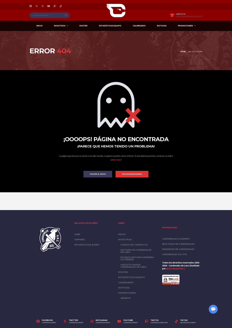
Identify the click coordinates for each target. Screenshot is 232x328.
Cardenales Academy (176, 238)
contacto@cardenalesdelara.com (189, 16)
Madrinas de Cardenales (178, 249)
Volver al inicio (98, 174)
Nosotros (59, 26)
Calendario (139, 26)
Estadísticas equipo (110, 26)
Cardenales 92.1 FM (174, 254)
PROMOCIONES (185, 26)
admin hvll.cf (116, 159)
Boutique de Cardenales (178, 244)
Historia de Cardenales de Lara (136, 250)
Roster (83, 26)
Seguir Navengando (132, 174)
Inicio (39, 26)
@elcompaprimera (175, 268)
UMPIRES (79, 239)
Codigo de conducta (134, 244)
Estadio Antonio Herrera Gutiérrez (137, 258)
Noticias (161, 26)
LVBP (77, 234)
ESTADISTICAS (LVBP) (86, 244)
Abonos (125, 298)
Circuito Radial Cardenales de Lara (133, 265)
